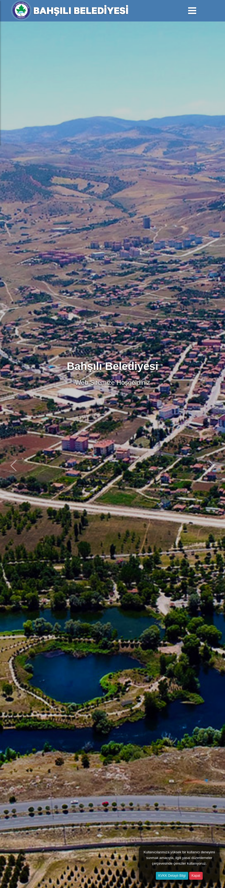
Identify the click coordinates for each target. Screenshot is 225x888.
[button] (13, 465)
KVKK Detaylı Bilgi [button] (172, 876)
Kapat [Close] (196, 876)
